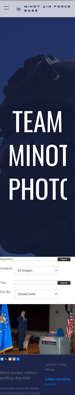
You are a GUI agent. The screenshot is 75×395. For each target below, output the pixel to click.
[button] (6, 8)
